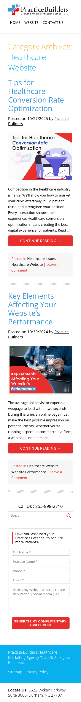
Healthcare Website (27, 264)
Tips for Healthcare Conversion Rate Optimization (36, 95)
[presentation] (39, 608)
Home (15, 22)
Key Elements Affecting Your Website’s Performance (32, 309)
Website (31, 22)
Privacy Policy (36, 671)
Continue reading (40, 240)
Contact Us (53, 22)
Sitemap (15, 671)
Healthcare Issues (41, 258)
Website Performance (28, 472)
